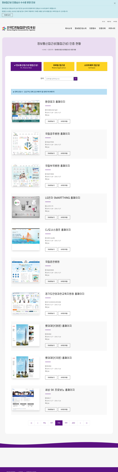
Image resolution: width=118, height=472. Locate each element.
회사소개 (68, 28)
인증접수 (92, 28)
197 (51, 423)
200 (73, 423)
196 (44, 423)
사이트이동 (64, 121)
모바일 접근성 (59, 66)
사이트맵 (115, 21)
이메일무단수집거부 (31, 452)
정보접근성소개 (80, 28)
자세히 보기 (7, 15)
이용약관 (21, 452)
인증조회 (102, 28)
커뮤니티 (112, 28)
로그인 (103, 21)
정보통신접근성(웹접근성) (26, 67)
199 (66, 423)
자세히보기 (52, 120)
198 (59, 423)
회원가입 (109, 21)
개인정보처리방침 (10, 452)
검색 (42, 78)
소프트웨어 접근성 (92, 66)
